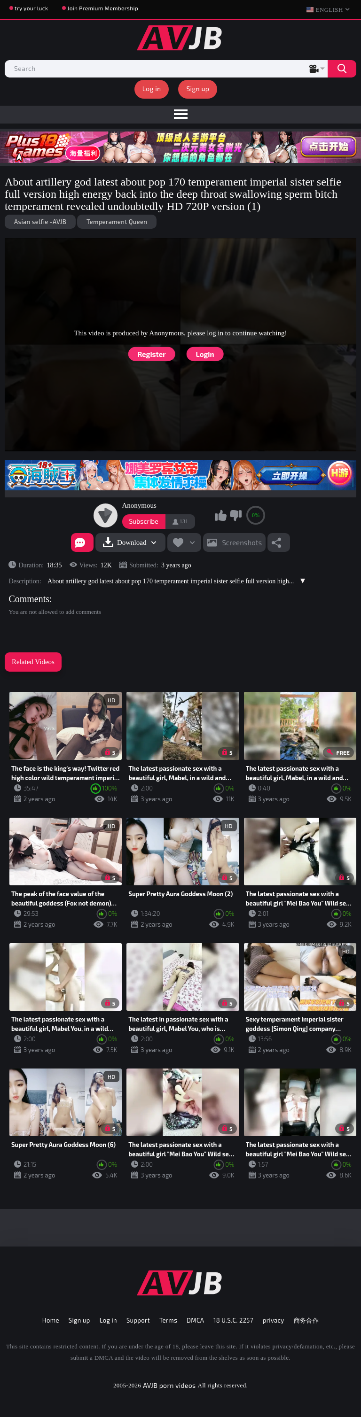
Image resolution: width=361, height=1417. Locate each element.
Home (50, 1320)
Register (151, 354)
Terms (168, 1320)
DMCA (195, 1320)
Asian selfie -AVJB (40, 221)
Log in (151, 89)
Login (205, 354)
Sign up (197, 89)
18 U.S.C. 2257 (233, 1320)
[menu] (180, 115)
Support (138, 1320)
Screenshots (242, 542)
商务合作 (306, 1320)
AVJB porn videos (169, 1385)
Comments (28, 599)
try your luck (31, 8)
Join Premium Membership (102, 8)
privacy (273, 1320)
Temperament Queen (116, 221)
